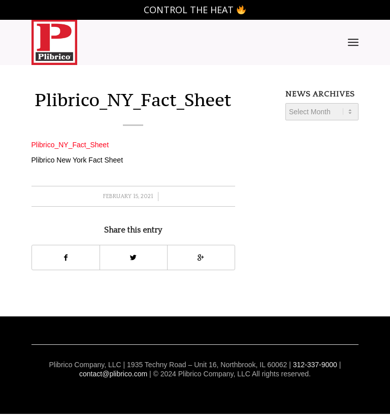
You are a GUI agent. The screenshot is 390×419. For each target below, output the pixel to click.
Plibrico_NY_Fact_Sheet (133, 100)
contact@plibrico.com (113, 374)
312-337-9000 (315, 365)
